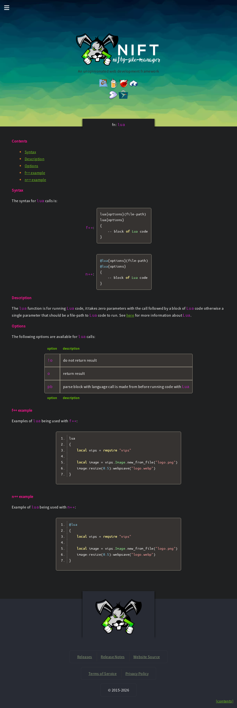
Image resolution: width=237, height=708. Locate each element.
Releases (84, 656)
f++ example (35, 172)
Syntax (30, 151)
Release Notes (112, 656)
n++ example (35, 179)
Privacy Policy (137, 673)
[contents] (224, 701)
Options (31, 165)
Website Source (146, 656)
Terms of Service (103, 673)
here (130, 315)
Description (34, 158)
